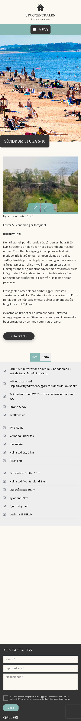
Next (49, 207)
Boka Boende (19, 336)
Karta (45, 357)
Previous (31, 207)
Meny (40, 29)
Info (35, 357)
